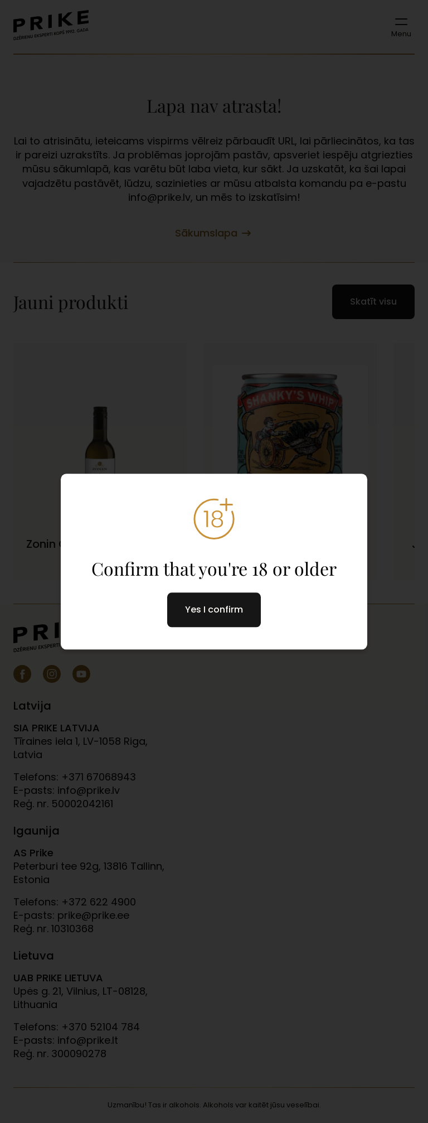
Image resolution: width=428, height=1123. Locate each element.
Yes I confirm (214, 609)
